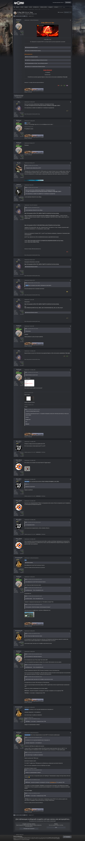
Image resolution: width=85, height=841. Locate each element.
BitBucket (27, 424)
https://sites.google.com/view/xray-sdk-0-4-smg (32, 275)
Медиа (26, 7)
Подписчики (66, 12)
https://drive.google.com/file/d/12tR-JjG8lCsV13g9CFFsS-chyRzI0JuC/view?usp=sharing (42, 213)
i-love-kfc (35, 282)
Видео (30, 790)
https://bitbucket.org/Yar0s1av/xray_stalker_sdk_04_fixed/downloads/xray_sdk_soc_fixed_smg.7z (44, 307)
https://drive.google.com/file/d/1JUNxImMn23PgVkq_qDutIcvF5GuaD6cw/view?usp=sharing (42, 225)
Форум (22, 7)
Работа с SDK (34, 13)
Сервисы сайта (43, 7)
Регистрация (68, 2)
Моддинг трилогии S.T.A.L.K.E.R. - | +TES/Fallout (35, 452)
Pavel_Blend (19, 460)
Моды (17, 7)
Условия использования (25, 839)
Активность (36, 7)
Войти (56, 827)
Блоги (30, 7)
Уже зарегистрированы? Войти (58, 2)
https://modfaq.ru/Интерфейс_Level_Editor (50, 481)
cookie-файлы (21, 837)
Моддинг (51, 7)
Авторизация (61, 12)
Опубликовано (30, 20)
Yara (19, 101)
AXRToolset (27, 690)
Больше (56, 7)
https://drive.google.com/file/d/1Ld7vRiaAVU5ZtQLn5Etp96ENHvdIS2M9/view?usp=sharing (45, 240)
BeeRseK (19, 184)
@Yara (27, 285)
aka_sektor (18, 441)
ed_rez (18, 162)
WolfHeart (22, 13)
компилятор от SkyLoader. (62, 76)
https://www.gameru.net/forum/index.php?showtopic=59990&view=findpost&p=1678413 (43, 105)
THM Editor (27, 692)
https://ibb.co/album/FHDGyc (33, 242)
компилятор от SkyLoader (65, 353)
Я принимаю (67, 836)
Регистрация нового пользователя (29, 828)
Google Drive (28, 419)
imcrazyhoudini (18, 557)
